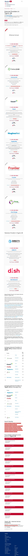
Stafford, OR (6, 416)
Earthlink (16, 539)
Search (6, 20)
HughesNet (14, 141)
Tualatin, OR (10, 416)
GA (21, 544)
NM (19, 546)
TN (20, 547)
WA (18, 548)
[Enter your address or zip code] (14, 18)
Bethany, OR (13, 409)
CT (19, 544)
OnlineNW (8, 291)
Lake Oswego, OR (20, 412)
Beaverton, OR (10, 409)
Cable (17, 302)
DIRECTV (14, 240)
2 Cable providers (11, 511)
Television (21, 302)
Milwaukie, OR (10, 413)
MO (18, 545)
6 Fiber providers (6, 511)
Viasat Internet (7, 522)
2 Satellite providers (15, 511)
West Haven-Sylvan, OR (15, 416)
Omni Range (14, 206)
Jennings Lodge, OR (14, 412)
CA (17, 544)
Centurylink (6, 537)
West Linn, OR (20, 416)
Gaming (6, 528)
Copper (16, 303)
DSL (5, 303)
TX (21, 547)
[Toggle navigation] (22, 1)
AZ (16, 544)
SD (19, 547)
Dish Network (14, 266)
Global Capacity (12, 291)
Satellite (13, 303)
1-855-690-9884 (9, 15)
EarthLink (16, 346)
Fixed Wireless (17, 540)
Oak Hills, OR (18, 413)
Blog (5, 521)
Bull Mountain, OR (18, 409)
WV (20, 548)
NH (18, 546)
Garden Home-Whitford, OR (8, 412)
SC (18, 547)
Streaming (6, 538)
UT (15, 548)
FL (20, 544)
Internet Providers (7, 8)
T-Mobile (16, 535)
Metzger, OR (6, 413)
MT (20, 545)
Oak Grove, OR (15, 413)
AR (15, 544)
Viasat (14, 109)
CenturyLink (14, 77)
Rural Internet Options (18, 549)
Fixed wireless (9, 303)
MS (19, 545)
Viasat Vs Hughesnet (17, 550)
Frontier (14, 177)
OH (15, 547)
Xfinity (14, 46)
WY (21, 548)
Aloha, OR (6, 409)
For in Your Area (10, 4)
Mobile (16, 536)
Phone (19, 302)
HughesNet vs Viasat (8, 523)
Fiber (6, 303)
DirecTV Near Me (7, 539)
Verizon (6, 524)
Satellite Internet (7, 531)
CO (18, 544)
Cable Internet (7, 535)
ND (16, 546)
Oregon (11, 8)
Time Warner (16, 538)
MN (17, 545)
